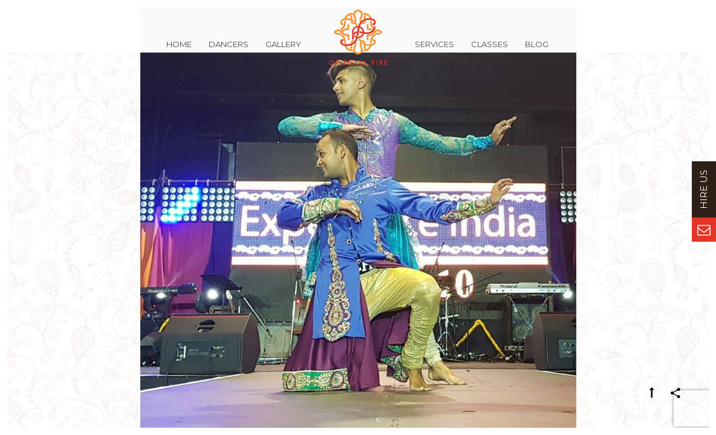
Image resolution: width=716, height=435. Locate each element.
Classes (489, 51)
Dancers (229, 51)
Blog (536, 51)
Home (179, 51)
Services (434, 51)
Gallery (283, 51)
